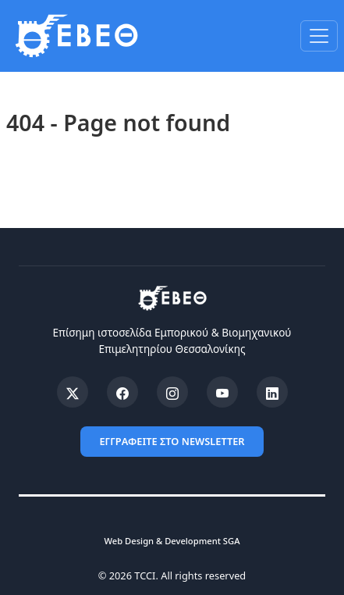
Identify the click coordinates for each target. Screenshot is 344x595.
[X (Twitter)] (72, 392)
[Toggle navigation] (319, 36)
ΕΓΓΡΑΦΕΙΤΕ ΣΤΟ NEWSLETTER (171, 441)
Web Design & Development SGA (172, 541)
